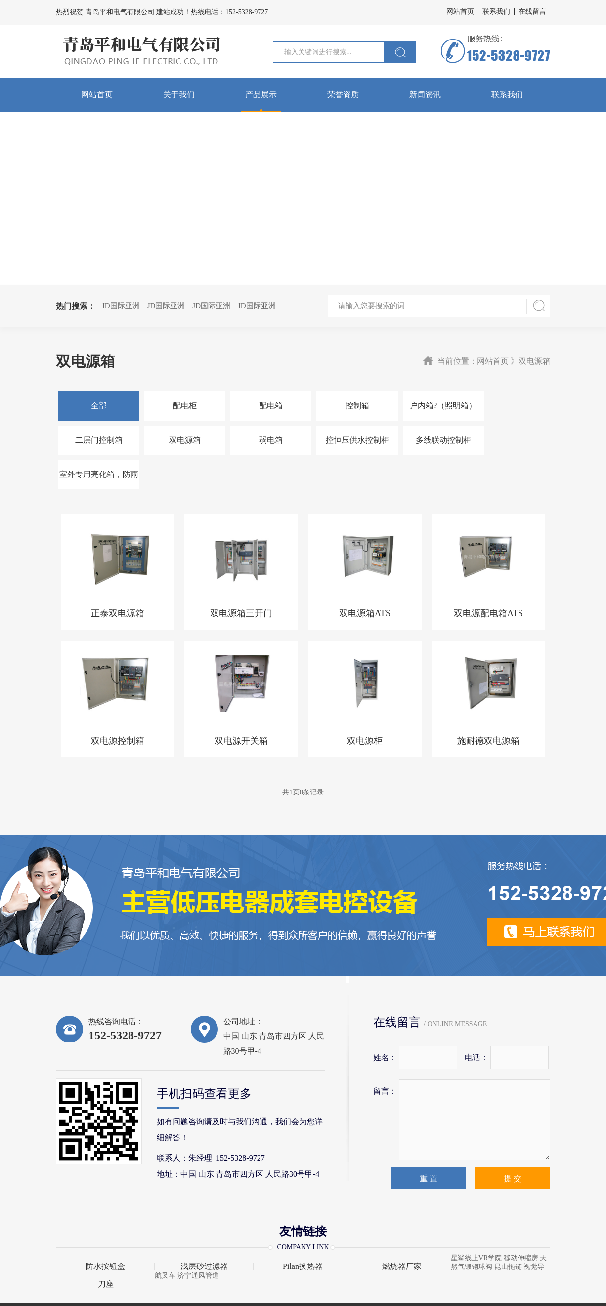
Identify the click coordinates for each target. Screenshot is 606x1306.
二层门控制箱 (507, 405)
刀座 (106, 1250)
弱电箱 (179, 440)
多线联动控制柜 (343, 440)
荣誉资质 (343, 94)
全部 (97, 405)
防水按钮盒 (105, 1232)
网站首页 (460, 11)
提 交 (512, 1144)
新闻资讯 (425, 94)
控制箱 (343, 405)
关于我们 (179, 94)
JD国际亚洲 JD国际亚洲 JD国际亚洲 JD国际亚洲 (192, 306)
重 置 (428, 1144)
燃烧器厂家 (402, 1232)
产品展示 (261, 94)
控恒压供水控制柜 (261, 440)
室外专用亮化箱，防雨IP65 (425, 445)
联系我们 (496, 11)
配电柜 (179, 405)
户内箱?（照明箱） (424, 405)
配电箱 (261, 405)
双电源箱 (97, 440)
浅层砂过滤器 (204, 1232)
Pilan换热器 (303, 1232)
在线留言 (532, 11)
